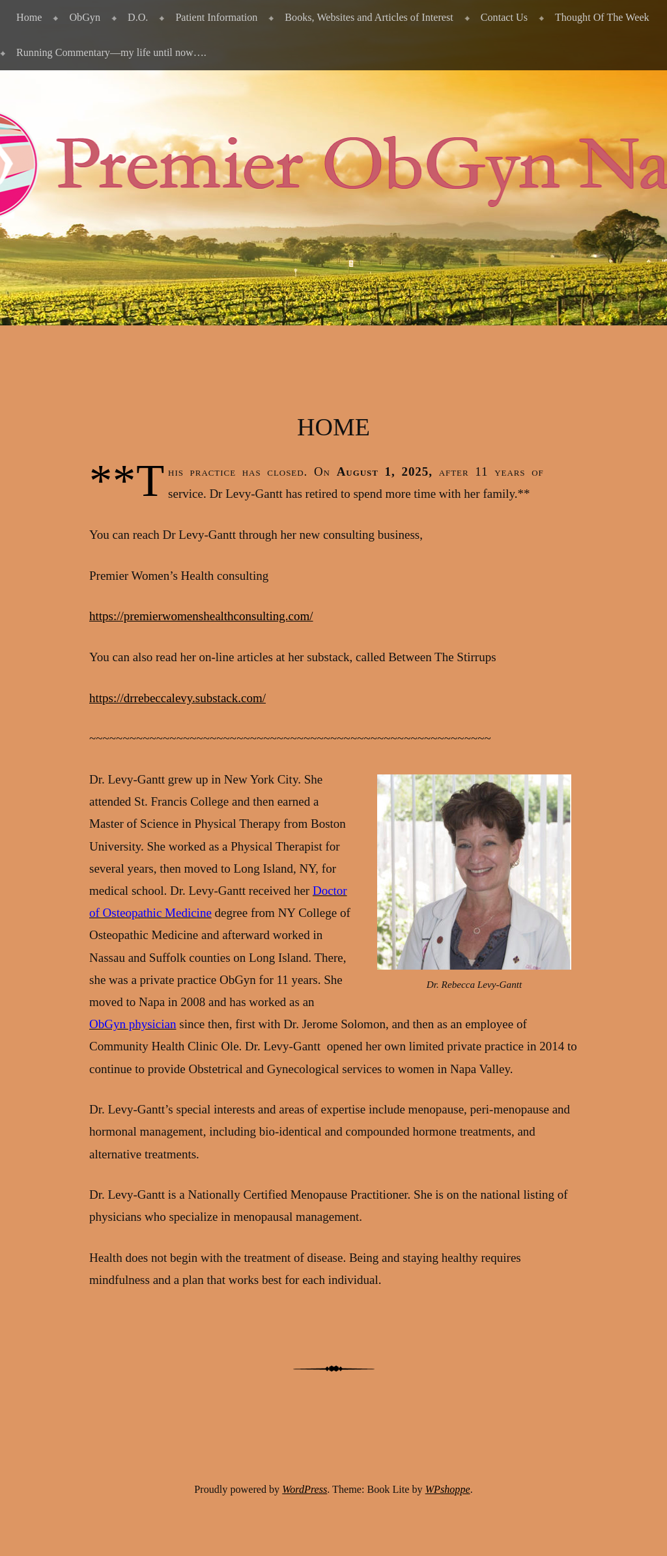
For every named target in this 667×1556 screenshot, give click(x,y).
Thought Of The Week (602, 17)
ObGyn (84, 17)
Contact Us (504, 17)
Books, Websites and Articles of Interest (369, 17)
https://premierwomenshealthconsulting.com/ (201, 616)
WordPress (304, 1489)
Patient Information (216, 17)
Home (29, 17)
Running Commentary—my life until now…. (111, 52)
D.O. (138, 17)
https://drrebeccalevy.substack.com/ (177, 698)
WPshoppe (447, 1489)
